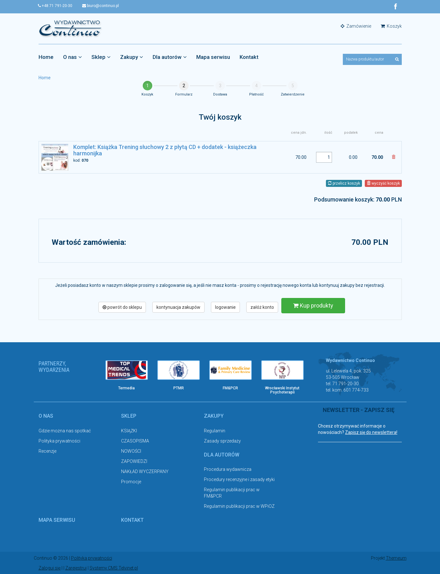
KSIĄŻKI (129, 430)
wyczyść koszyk (383, 183)
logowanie (225, 307)
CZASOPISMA (135, 440)
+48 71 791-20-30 (56, 6)
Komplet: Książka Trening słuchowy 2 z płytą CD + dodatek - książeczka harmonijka (164, 150)
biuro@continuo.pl (101, 6)
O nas (72, 57)
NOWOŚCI (131, 451)
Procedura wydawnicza (227, 469)
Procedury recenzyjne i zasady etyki (239, 479)
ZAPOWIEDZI (134, 461)
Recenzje (47, 451)
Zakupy (131, 57)
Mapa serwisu (213, 57)
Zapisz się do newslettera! (371, 432)
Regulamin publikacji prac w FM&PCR (232, 493)
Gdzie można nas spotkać (65, 430)
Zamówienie (356, 26)
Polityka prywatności (59, 440)
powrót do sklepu (122, 307)
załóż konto (262, 307)
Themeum (396, 558)
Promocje (131, 481)
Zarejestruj (76, 567)
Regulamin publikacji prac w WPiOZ (239, 506)
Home (46, 57)
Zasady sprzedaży (222, 440)
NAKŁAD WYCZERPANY (145, 471)
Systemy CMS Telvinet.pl (114, 567)
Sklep (101, 57)
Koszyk (391, 26)
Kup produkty (313, 305)
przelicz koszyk (344, 183)
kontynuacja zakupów (178, 307)
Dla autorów (170, 57)
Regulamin (214, 430)
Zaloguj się (50, 567)
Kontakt (249, 57)
